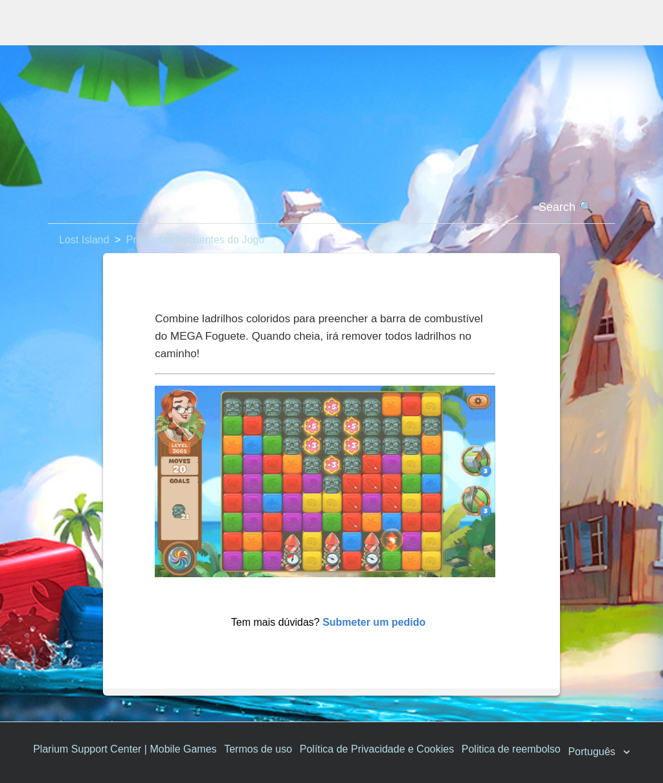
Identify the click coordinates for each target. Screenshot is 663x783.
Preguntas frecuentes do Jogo (195, 239)
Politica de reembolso (511, 749)
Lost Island (84, 239)
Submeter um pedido (373, 622)
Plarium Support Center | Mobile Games (124, 749)
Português (593, 751)
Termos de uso (258, 749)
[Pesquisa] (331, 208)
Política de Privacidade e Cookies (377, 749)
